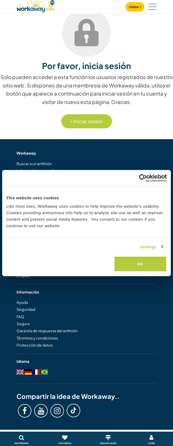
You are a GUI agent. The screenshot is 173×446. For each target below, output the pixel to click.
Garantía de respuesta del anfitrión (47, 330)
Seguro (23, 323)
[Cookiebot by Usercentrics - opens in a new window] (143, 178)
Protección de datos (35, 345)
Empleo (24, 275)
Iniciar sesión (86, 121)
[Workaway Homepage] (36, 5)
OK (140, 264)
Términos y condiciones (37, 338)
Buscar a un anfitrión (34, 163)
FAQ (20, 316)
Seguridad (26, 309)
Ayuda (22, 302)
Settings (148, 246)
